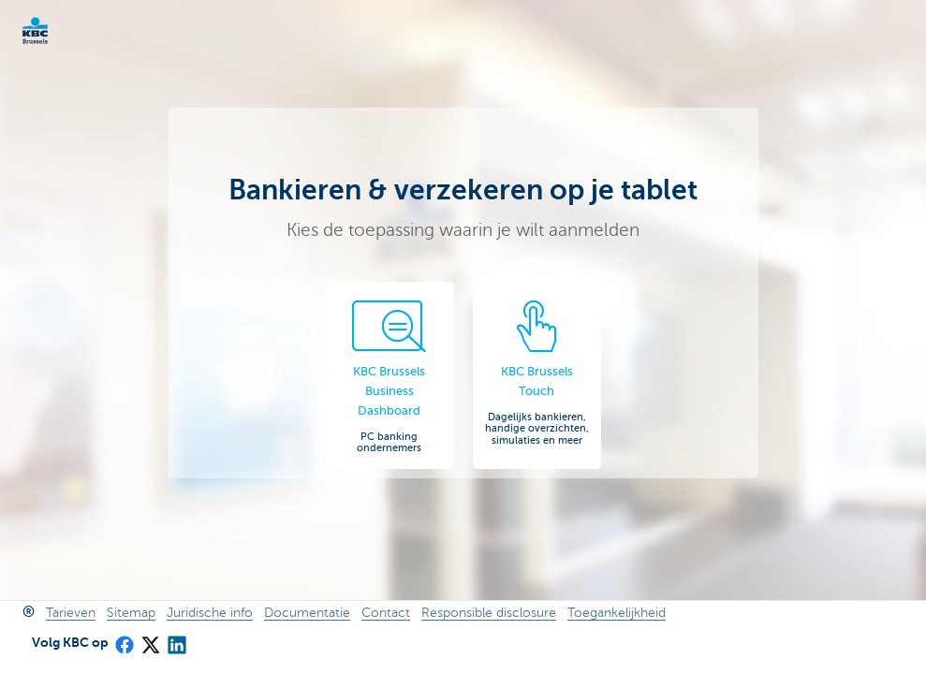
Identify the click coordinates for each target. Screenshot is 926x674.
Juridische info (210, 613)
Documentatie (307, 613)
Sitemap (131, 613)
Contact (385, 613)
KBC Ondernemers (65, 30)
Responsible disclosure (488, 613)
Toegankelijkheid (616, 613)
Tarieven (71, 613)
